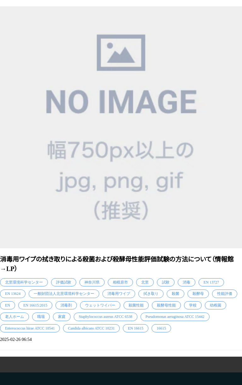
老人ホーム (14, 316)
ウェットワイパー (100, 305)
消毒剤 (66, 305)
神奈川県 (92, 282)
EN (7, 305)
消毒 (186, 282)
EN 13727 (211, 282)
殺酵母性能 (166, 305)
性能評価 (224, 293)
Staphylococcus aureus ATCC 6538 (105, 316)
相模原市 (120, 282)
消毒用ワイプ (118, 293)
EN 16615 (135, 328)
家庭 (62, 316)
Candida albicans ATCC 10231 (91, 328)
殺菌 (175, 293)
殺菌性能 (136, 305)
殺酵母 (198, 293)
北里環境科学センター (24, 282)
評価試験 (63, 282)
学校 (193, 305)
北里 (145, 282)
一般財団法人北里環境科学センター (64, 293)
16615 (161, 328)
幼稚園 (215, 305)
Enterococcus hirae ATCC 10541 (30, 328)
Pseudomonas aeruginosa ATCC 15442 (175, 316)
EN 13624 (12, 293)
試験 (166, 282)
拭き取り (150, 293)
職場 (41, 316)
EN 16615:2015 (35, 305)
